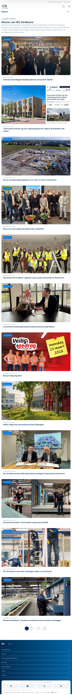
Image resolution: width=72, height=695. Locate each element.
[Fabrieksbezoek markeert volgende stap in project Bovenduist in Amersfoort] (36, 258)
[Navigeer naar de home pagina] (5, 6)
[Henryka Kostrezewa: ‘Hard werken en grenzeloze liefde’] (36, 502)
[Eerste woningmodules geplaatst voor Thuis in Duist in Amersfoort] (36, 160)
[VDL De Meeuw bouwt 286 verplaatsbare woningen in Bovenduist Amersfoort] (36, 453)
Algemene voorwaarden (28, 692)
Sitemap (37, 692)
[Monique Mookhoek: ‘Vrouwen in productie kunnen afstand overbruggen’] (36, 600)
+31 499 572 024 (48, 682)
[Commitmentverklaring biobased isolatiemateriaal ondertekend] (36, 306)
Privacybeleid (6, 692)
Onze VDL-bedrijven (45, 692)
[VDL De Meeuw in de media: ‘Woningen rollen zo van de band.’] (36, 551)
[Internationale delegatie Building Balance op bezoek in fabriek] (36, 59)
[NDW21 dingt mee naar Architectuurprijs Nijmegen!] (36, 404)
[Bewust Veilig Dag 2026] (36, 355)
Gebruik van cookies (16, 692)
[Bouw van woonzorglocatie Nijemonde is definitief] (36, 209)
